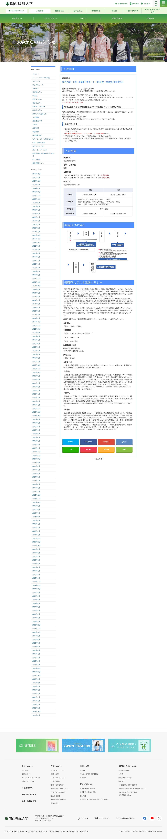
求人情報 (83, 796)
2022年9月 (36, 246)
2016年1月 (36, 535)
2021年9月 (36, 289)
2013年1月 (36, 665)
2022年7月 (36, 253)
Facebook (88, 442)
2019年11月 (36, 369)
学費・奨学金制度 (57, 785)
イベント (35, 74)
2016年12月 (36, 495)
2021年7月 (36, 296)
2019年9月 (36, 376)
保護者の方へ (37, 92)
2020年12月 (36, 322)
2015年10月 (36, 545)
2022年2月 (36, 271)
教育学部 (35, 128)
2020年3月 (36, 354)
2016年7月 (36, 513)
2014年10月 (36, 589)
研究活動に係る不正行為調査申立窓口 (131, 788)
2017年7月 (36, 470)
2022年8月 (36, 249)
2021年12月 (36, 278)
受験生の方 (59, 10)
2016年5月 (36, 520)
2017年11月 (36, 455)
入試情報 (39, 10)
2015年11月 (36, 542)
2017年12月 (36, 452)
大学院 (34, 124)
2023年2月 (36, 228)
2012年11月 (36, 672)
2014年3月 (36, 614)
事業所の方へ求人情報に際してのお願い (94, 799)
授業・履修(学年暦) (125, 778)
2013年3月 (36, 657)
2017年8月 (36, 466)
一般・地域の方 (132, 10)
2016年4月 (36, 524)
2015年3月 (36, 571)
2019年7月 (36, 383)
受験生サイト (26, 774)
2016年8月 (36, 509)
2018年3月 (36, 441)
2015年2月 (36, 574)
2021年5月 (36, 304)
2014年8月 (36, 596)
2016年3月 (36, 527)
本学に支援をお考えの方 (153, 10)
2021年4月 (36, 307)
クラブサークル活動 (58, 792)
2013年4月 (36, 654)
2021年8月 (36, 293)
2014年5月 (36, 607)
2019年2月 (36, 401)
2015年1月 (36, 578)
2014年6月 (36, 603)
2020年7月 (36, 340)
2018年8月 (36, 423)
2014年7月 (36, 600)
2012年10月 (36, 675)
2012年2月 (36, 704)
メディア (35, 88)
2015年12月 (36, 538)
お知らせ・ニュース (58, 770)
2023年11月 (36, 195)
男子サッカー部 (37, 146)
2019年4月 (36, 394)
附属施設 (83, 778)
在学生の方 (77, 10)
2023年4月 (36, 221)
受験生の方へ (37, 103)
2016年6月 (36, 517)
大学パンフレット (28, 781)
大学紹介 (83, 770)
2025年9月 (36, 177)
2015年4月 (36, 567)
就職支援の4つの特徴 (87, 788)
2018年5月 (36, 434)
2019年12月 (36, 365)
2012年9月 (36, 679)
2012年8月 (36, 683)
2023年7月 (36, 210)
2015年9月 (36, 549)
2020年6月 (36, 343)
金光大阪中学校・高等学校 (35, 831)
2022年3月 (36, 268)
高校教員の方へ (37, 163)
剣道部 (34, 96)
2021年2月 (36, 314)
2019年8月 (36, 379)
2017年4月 (36, 480)
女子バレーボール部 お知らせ (42, 139)
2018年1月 (36, 448)
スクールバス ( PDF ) (58, 778)
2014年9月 (36, 592)
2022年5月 (36, 260)
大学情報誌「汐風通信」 (59, 799)
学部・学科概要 (123, 770)
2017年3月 (36, 484)
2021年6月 (36, 300)
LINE (70, 449)
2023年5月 (36, 217)
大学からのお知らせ (39, 114)
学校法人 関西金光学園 (13, 831)
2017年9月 (36, 462)
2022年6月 (36, 257)
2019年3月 (36, 397)
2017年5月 (36, 477)
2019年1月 (36, 405)
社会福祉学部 (37, 135)
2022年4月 (36, 264)
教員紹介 (121, 781)
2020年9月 (36, 333)
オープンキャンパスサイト (31, 778)
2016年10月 (36, 502)
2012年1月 (36, 708)
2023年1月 (36, 231)
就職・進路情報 (86, 784)
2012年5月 (36, 693)
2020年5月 (36, 347)
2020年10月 (36, 329)
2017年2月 (36, 488)
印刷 (124, 449)
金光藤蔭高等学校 (56, 831)
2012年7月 (36, 686)
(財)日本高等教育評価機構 (89, 774)
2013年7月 (36, 643)
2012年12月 (36, 668)
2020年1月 (36, 361)
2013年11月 (36, 628)
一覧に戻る (98, 459)
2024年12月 (36, 181)
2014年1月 (36, 621)
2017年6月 (36, 473)
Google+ (106, 442)
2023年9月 (36, 203)
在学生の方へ (37, 110)
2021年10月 (36, 286)
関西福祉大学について (127, 766)
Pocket (88, 449)
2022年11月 (36, 239)
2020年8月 (36, 336)
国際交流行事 (37, 121)
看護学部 (35, 132)
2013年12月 (36, 625)
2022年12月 (36, 235)
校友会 (114, 10)
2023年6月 (36, 213)
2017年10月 (36, 459)
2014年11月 (36, 585)
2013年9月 (36, 636)
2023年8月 (36, 206)
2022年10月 (36, 242)
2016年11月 (36, 499)
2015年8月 (36, 553)
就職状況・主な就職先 (88, 792)
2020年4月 (36, 351)
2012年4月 (36, 697)
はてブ (124, 442)
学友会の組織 (55, 796)
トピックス (36, 81)
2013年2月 (36, 661)
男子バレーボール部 (39, 150)
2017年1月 (36, 491)
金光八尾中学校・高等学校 (76, 831)
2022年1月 (36, 275)
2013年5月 (36, 650)
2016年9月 (36, 506)
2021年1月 (36, 318)
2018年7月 (36, 426)
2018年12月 (36, 408)
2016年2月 (36, 531)
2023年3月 (36, 224)
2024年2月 (36, 185)
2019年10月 (36, 372)
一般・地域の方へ (29, 794)
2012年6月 (36, 690)
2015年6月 (36, 560)
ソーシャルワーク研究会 (41, 78)
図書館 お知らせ (38, 106)
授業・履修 (55, 774)
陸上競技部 (36, 159)
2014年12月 (36, 582)
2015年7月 (36, 556)
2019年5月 (36, 390)
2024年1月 (36, 188)
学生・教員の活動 (38, 143)
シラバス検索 (55, 781)
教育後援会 (96, 10)
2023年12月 (36, 192)
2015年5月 (36, 563)
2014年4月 (36, 610)
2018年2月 (36, 444)
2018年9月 (36, 419)
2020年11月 (36, 325)
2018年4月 (36, 437)
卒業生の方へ (37, 99)
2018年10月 (36, 416)
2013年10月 (36, 632)
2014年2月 (36, 618)
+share (106, 449)
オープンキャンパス (16, 10)
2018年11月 (36, 412)
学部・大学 (84, 766)
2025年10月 (36, 174)
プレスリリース (37, 85)
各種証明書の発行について (60, 788)
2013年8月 (36, 639)
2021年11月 (36, 282)
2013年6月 (36, 646)
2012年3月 (36, 701)
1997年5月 (36, 715)
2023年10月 (36, 199)
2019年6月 (36, 387)
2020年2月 (36, 358)
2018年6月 (36, 430)
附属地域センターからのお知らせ (43, 155)
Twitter (70, 442)
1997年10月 (36, 711)
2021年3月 (36, 311)
